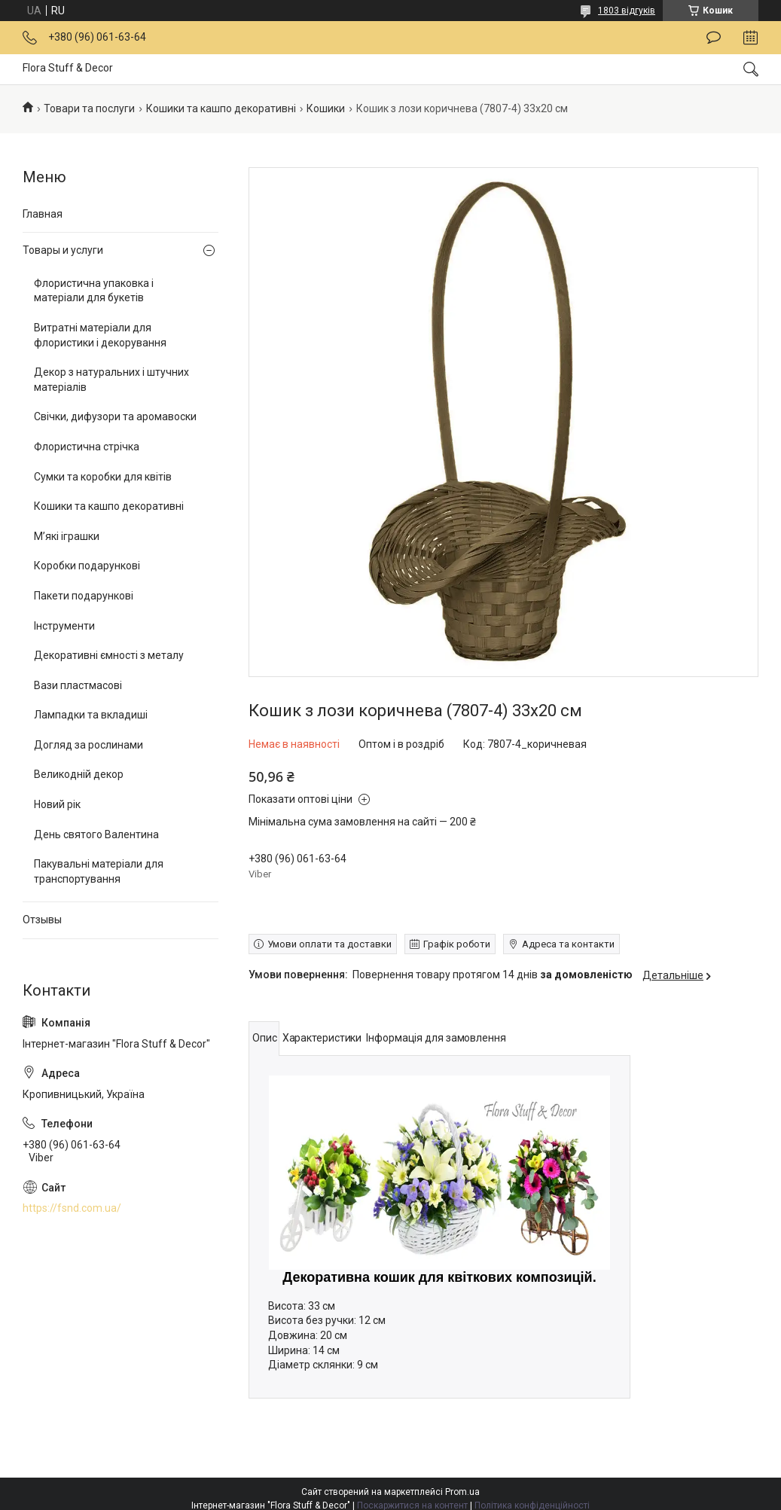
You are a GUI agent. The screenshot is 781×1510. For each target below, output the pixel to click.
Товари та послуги (89, 108)
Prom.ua (462, 1492)
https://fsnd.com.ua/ (72, 1208)
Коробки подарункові (87, 566)
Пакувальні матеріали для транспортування (98, 871)
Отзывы (42, 920)
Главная (43, 214)
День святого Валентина (96, 834)
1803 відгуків (626, 10)
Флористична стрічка (86, 447)
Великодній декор (79, 774)
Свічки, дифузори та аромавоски (115, 416)
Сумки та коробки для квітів (103, 477)
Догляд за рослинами (88, 745)
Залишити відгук (713, 37)
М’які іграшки (66, 536)
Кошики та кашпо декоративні (221, 108)
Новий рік (57, 804)
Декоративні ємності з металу (109, 655)
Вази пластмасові (78, 685)
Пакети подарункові (83, 596)
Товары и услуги (63, 250)
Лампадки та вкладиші (91, 715)
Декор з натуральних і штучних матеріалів (111, 379)
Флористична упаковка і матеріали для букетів (94, 290)
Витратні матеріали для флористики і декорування (100, 335)
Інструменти (64, 626)
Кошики (326, 108)
